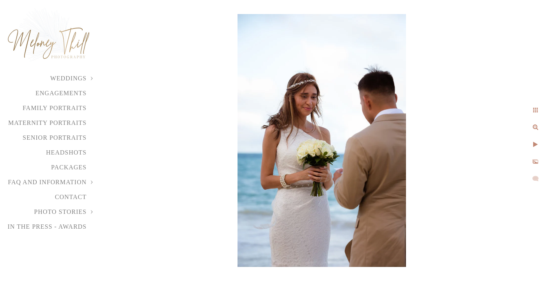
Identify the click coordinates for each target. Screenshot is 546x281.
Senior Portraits (55, 137)
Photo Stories (60, 211)
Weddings (68, 78)
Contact (71, 197)
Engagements (61, 93)
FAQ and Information (47, 182)
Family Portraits (55, 108)
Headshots (66, 152)
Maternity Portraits (47, 122)
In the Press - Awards (47, 226)
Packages (69, 167)
